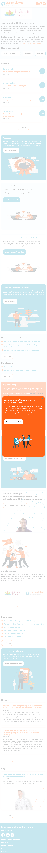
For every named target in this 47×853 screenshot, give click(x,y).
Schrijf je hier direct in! (13, 422)
